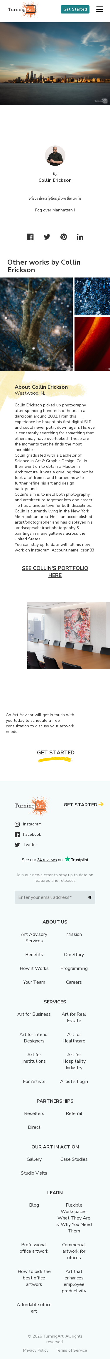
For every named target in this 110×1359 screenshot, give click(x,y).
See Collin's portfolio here (55, 572)
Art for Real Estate (74, 1017)
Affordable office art (34, 1307)
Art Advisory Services (34, 937)
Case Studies (74, 1159)
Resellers (34, 1113)
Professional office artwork (34, 1248)
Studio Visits (34, 1173)
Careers (74, 982)
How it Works (34, 968)
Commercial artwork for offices (74, 1251)
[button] (100, 9)
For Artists (34, 1081)
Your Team (34, 982)
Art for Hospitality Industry (74, 1061)
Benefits (34, 954)
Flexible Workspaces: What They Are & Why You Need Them (74, 1218)
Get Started (75, 9)
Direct (34, 1127)
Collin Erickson (55, 180)
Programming (74, 968)
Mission (74, 934)
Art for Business (34, 1014)
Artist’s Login (74, 1081)
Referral (74, 1113)
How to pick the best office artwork (34, 1278)
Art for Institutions (34, 1058)
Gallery (34, 1159)
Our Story (74, 954)
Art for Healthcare (73, 1037)
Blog (34, 1205)
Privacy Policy (35, 1350)
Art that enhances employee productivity (74, 1281)
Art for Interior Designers (34, 1037)
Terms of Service (71, 1350)
